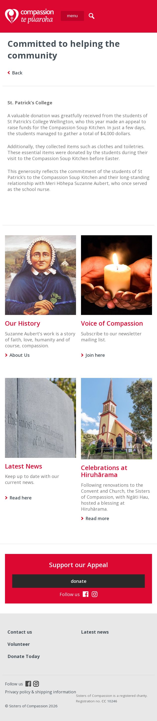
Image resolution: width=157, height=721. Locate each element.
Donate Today (23, 656)
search (91, 15)
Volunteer (18, 644)
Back (17, 73)
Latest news (95, 632)
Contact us (19, 632)
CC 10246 (109, 701)
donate (78, 581)
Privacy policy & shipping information (40, 692)
